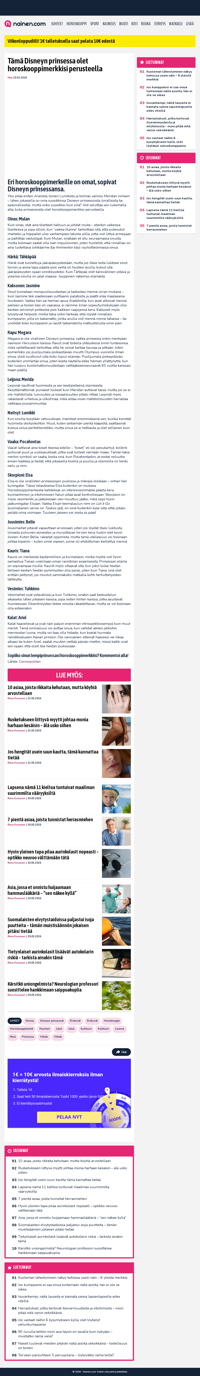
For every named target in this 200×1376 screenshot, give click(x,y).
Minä (13, 1037)
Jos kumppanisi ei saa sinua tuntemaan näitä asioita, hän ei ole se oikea (69, 1287)
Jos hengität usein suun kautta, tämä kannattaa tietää (53, 755)
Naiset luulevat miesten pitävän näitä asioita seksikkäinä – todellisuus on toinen (72, 1345)
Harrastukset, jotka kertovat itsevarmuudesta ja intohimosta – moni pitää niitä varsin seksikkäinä (70, 1310)
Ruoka (146, 24)
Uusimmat (20, 1151)
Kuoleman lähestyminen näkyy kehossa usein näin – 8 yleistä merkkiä (72, 1277)
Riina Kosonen (16, 698)
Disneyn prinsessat (52, 1021)
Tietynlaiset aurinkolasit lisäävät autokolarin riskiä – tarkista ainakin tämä (51, 954)
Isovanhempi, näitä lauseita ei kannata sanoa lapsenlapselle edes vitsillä (69, 1298)
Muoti (123, 24)
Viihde (44, 1037)
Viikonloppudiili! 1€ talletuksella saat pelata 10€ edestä (61, 41)
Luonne (119, 1029)
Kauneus (109, 24)
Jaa (121, 1052)
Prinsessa (28, 1037)
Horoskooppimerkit (21, 1029)
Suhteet (57, 24)
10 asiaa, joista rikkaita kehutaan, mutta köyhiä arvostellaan (52, 690)
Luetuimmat (22, 1267)
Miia (10, 77)
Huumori (44, 1029)
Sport (94, 24)
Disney (30, 1021)
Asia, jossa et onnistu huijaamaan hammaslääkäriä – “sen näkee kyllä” (42, 890)
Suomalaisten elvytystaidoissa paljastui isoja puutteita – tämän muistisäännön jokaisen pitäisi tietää (51, 925)
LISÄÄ (190, 24)
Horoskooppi (77, 24)
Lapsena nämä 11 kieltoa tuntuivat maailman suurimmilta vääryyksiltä (51, 790)
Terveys (160, 24)
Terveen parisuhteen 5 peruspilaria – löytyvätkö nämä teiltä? (66, 1355)
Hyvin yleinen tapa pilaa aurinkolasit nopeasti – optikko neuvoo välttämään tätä (53, 855)
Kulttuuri (86, 1029)
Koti (134, 24)
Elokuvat (75, 1021)
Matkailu (176, 24)
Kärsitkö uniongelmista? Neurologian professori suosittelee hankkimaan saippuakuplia (53, 987)
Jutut (59, 1029)
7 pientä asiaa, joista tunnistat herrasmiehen (50, 819)
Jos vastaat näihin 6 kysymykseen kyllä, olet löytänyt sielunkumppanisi (59, 1322)
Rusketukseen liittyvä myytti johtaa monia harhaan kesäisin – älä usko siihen (48, 722)
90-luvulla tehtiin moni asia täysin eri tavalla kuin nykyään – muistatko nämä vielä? (65, 1334)
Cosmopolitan (30, 661)
